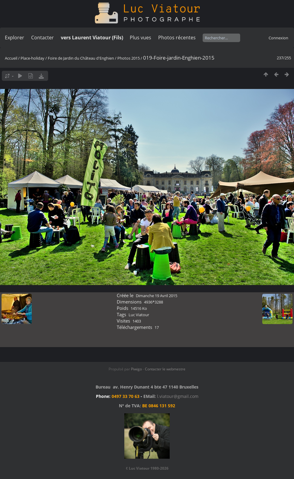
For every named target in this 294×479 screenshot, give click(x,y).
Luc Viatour (139, 314)
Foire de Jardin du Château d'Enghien (81, 58)
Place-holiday (32, 58)
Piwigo (136, 369)
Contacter (42, 37)
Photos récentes (177, 37)
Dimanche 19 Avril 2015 (156, 295)
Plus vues (140, 37)
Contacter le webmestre (165, 369)
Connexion (278, 38)
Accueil (11, 58)
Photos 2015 (128, 58)
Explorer (14, 37)
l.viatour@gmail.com (177, 396)
